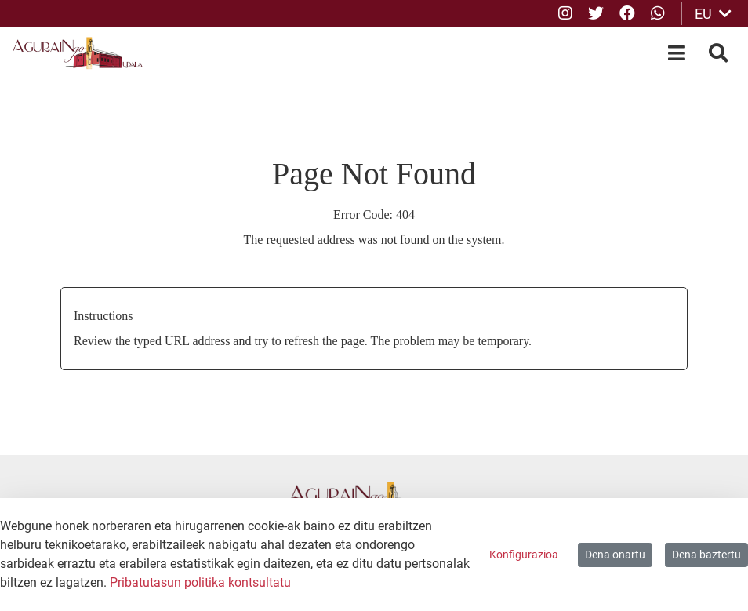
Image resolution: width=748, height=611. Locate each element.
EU (713, 13)
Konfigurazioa (523, 554)
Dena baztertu (706, 554)
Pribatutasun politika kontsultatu (200, 582)
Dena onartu (615, 554)
